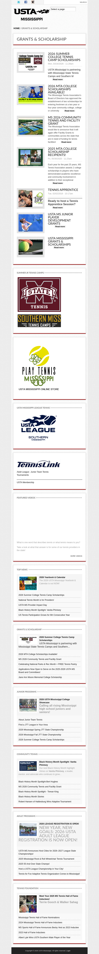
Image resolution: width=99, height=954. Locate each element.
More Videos (76, 556)
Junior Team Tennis (40, 472)
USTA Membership (25, 482)
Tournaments (23, 475)
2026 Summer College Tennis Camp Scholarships (64, 57)
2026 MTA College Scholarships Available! (62, 89)
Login (68, 951)
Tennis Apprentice (63, 190)
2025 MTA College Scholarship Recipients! (62, 152)
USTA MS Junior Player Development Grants (60, 218)
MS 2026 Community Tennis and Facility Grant (64, 120)
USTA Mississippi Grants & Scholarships (60, 241)
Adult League (23, 472)
